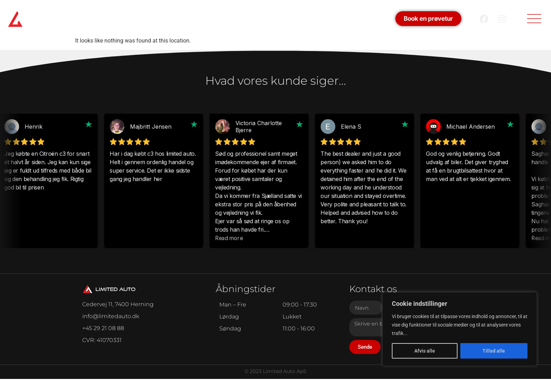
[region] (459, 329)
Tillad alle (493, 351)
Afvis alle (424, 351)
